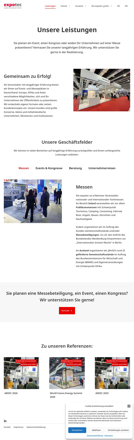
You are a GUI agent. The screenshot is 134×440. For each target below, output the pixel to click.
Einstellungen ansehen (118, 430)
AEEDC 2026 (11, 393)
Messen (23, 168)
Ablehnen (96, 430)
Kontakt (7, 427)
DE (118, 6)
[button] (129, 406)
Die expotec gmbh (103, 6)
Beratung (75, 168)
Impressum (108, 435)
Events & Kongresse (49, 168)
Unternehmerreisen (101, 168)
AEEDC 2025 (102, 393)
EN (126, 6)
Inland (67, 6)
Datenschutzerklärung (95, 435)
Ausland (82, 6)
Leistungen (50, 6)
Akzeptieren (77, 430)
